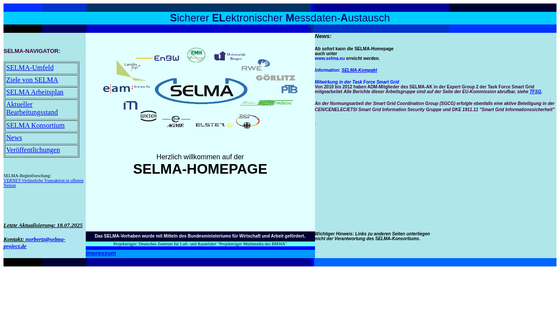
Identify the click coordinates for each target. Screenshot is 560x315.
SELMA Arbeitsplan (34, 92)
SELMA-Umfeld (29, 67)
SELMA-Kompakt (359, 70)
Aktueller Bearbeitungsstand (32, 108)
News (14, 137)
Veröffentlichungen (33, 150)
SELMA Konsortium (35, 125)
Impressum (101, 253)
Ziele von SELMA (32, 80)
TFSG (536, 91)
